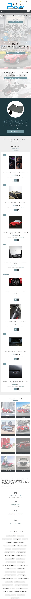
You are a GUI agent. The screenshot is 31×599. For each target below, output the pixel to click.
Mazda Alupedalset (10, 562)
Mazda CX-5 (21, 568)
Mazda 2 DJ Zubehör (19, 542)
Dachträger (20, 535)
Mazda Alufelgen (20, 558)
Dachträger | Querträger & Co (15, 78)
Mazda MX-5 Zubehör (23, 578)
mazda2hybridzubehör (10, 594)
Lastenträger (17, 539)
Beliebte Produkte (15, 150)
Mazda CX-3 (21, 562)
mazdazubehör (15, 598)
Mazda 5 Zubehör (21, 555)
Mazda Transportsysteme (8, 588)
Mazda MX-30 (21, 575)
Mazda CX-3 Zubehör (22, 565)
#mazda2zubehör (11, 535)
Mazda (25, 539)
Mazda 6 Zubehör (10, 558)
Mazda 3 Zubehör (21, 552)
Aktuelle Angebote (15, 146)
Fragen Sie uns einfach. (6, 485)
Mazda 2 (9, 542)
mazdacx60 (21, 594)
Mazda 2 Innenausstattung (9, 545)
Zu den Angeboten (15, 21)
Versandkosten (21, 207)
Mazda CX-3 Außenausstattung (9, 565)
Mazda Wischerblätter (22, 588)
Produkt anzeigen (15, 131)
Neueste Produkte (15, 148)
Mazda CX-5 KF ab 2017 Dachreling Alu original (15, 202)
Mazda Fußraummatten (10, 575)
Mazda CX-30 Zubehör (11, 568)
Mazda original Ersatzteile (20, 591)
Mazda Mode (9, 581)
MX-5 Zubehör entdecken (15, 52)
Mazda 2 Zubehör (22, 545)
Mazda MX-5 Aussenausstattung (9, 578)
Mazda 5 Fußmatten (9, 555)
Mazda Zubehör (8, 591)
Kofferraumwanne (7, 539)
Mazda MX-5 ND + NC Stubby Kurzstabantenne (15, 321)
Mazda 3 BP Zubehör (9, 552)
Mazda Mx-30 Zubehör (20, 581)
